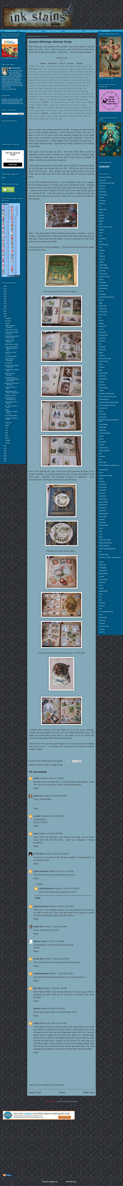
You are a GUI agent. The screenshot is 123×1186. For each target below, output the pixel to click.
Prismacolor (102, 522)
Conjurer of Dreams (104, 276)
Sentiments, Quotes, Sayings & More (30, 31)
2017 (5, 308)
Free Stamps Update (11, 356)
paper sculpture (103, 502)
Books (101, 224)
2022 (5, 296)
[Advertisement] (23, 1146)
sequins (101, 562)
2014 (5, 316)
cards (100, 241)
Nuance (101, 472)
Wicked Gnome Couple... (12, 344)
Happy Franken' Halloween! (9, 359)
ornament (102, 481)
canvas (101, 232)
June (6, 430)
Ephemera (102, 341)
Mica (100, 453)
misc (100, 459)
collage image (103, 265)
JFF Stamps (102, 414)
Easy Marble (102, 332)
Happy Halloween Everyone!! (10, 326)
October (7, 323)
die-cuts (101, 300)
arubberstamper (40, 973)
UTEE (101, 614)
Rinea (100, 537)
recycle (101, 528)
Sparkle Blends (103, 573)
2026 (5, 286)
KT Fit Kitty (38, 854)
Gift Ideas (102, 367)
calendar (101, 230)
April (6, 435)
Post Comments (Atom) (67, 1101)
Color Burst (102, 270)
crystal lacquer (103, 288)
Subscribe (13, 164)
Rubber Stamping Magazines (107, 548)
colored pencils (103, 273)
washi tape (102, 620)
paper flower (102, 496)
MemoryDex (102, 442)
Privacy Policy (106, 31)
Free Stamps (8, 363)
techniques (102, 603)
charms (101, 253)
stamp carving (103, 579)
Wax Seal (102, 629)
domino (101, 320)
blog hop (101, 218)
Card (100, 235)
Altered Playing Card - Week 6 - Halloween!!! (12, 392)
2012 (5, 448)
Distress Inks (102, 309)
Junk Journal (102, 417)
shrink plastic (102, 567)
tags (100, 600)
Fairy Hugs (102, 347)
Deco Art (101, 291)
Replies (40, 884)
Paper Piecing (103, 499)
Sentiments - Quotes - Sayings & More (110, 557)
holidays (101, 382)
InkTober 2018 (103, 408)
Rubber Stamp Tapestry (105, 543)
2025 (5, 288)
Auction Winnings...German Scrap (11, 411)
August (7, 425)
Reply (35, 788)
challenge (102, 250)
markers (101, 439)
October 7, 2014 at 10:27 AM (56, 959)
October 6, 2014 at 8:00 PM (55, 796)
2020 (5, 301)
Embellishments (103, 335)
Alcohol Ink (102, 186)
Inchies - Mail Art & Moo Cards (107, 396)
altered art (102, 189)
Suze (35, 833)
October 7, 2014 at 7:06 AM (52, 941)
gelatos (101, 352)
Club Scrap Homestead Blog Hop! (11, 332)
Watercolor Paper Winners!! (10, 374)
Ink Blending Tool (104, 399)
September (8, 422)
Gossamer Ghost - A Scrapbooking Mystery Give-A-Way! (12, 379)
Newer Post (35, 1092)
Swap (100, 594)
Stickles (101, 588)
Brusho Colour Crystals (105, 227)
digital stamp (102, 306)
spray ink (101, 576)
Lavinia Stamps (103, 424)
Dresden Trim (103, 326)
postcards (102, 519)
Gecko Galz (102, 349)
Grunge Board (103, 379)
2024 (5, 291)
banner (101, 212)
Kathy (36, 1023)
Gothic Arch (102, 376)
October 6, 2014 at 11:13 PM (66, 888)
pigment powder (103, 513)
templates (102, 605)
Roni (22, 103)
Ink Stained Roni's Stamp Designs (108, 402)
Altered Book (102, 192)
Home (62, 1092)
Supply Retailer (103, 591)
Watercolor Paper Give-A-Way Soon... (12, 383)
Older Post (88, 1092)
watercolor (102, 623)
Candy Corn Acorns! (10, 395)
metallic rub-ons (103, 447)
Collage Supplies (104, 268)
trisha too (37, 796)
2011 (5, 451)
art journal (102, 203)
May (6, 433)
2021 (5, 298)
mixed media (102, 462)
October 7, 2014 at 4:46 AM (55, 926)
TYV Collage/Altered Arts (106, 611)
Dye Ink (101, 329)
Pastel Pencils (103, 505)
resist (100, 534)
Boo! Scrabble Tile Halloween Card (10, 398)
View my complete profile (9, 89)
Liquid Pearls (102, 430)
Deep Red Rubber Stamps (106, 297)
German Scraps (42, 765)
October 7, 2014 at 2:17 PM (61, 973)
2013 (5, 446)
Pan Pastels (102, 490)
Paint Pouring (103, 487)
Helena (36, 941)
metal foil (101, 445)
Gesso (101, 364)
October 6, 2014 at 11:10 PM (60, 871)
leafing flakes (103, 427)
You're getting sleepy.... (11, 415)
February (8, 440)
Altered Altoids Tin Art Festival (73, 31)
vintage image (56, 765)
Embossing (102, 338)
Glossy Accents (103, 373)
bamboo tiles (102, 209)
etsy (100, 344)
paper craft (102, 493)
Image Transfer (103, 387)
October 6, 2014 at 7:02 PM (51, 778)
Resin (100, 531)
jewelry (101, 411)
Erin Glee (37, 988)
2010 (5, 453)
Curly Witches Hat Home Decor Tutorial (12, 336)
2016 (5, 311)
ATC (100, 206)
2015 (5, 313)
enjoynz (61, 1182)
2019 (5, 303)
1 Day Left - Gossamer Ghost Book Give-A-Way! (11, 348)
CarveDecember (103, 244)
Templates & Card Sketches (53, 31)
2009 (5, 456)
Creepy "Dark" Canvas (11, 329)
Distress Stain (103, 314)
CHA (100, 247)
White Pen (102, 632)
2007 (5, 461)
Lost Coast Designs (104, 433)
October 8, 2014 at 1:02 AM (53, 1008)
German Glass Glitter (105, 358)
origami (101, 478)
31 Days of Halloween (105, 177)
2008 (5, 458)
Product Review (103, 525)
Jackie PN (38, 926)
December (8, 318)
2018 (5, 306)
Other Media (102, 484)
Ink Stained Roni (16, 68)
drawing (101, 323)
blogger (101, 221)
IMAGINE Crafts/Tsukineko (106, 393)
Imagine (101, 390)
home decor (102, 384)
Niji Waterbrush (103, 469)
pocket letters (103, 516)
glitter (100, 370)
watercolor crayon (104, 626)
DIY (100, 317)
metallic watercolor (104, 450)
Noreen (36, 1008)
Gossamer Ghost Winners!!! (9, 341)
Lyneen (36, 816)
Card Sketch (102, 238)
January (7, 442)
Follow (3, 177)
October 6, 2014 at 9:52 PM (56, 854)
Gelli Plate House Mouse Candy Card (12, 366)
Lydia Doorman (40, 871)
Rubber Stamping (104, 545)
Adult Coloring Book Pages (106, 183)
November (8, 321)
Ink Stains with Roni (10, 31)
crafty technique (103, 285)
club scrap (102, 259)
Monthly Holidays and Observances (109, 465)
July (6, 427)
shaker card (102, 565)
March (7, 437)
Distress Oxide (103, 311)
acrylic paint (102, 180)
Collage (101, 262)
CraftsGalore (102, 282)
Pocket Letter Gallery (92, 31)
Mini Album (102, 456)
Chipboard (102, 256)
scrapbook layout (104, 554)
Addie (36, 778)
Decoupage (102, 294)
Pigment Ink (102, 510)
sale (100, 551)
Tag (100, 597)
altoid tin (101, 197)
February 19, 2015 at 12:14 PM (53, 1023)
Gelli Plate (102, 355)
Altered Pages (103, 195)
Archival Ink (102, 200)
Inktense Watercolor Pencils (107, 405)
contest (101, 279)
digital (100, 303)
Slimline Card (103, 570)
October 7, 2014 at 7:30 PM (55, 988)
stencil (101, 585)
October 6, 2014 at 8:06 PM (53, 816)
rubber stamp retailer (105, 540)
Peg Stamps (102, 507)
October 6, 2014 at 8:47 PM (51, 833)
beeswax (101, 215)
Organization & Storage (105, 475)
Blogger (80, 1182)
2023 (5, 293)
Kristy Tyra (38, 959)
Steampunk (102, 582)
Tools (100, 608)
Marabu (101, 436)
